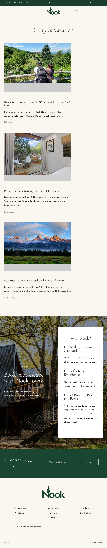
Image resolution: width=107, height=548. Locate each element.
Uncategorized (13, 97)
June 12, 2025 (9, 211)
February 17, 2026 (11, 122)
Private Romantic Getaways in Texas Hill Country (31, 191)
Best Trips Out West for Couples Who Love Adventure (34, 280)
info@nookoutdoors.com (29, 527)
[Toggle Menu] (76, 11)
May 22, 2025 (9, 297)
